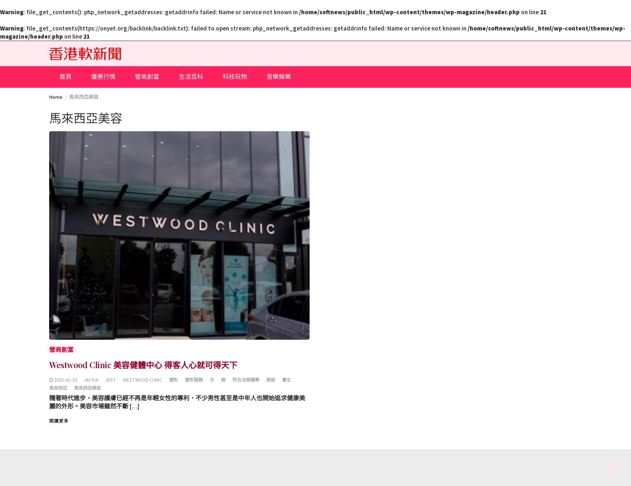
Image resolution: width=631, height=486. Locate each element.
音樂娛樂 (279, 76)
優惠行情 (103, 76)
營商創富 (147, 76)
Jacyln (91, 380)
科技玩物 (235, 76)
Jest (110, 380)
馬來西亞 (58, 388)
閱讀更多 (59, 421)
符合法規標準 (245, 380)
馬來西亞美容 (87, 388)
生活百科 (191, 76)
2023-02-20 (65, 380)
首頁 (65, 76)
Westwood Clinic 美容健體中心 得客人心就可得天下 (143, 364)
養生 (286, 380)
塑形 (173, 380)
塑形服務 (194, 380)
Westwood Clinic (142, 380)
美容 (270, 380)
